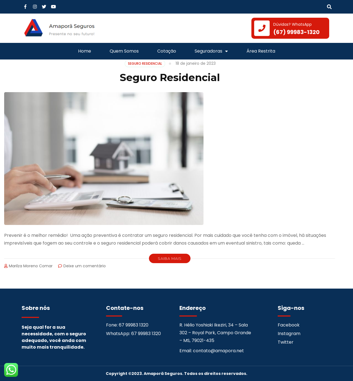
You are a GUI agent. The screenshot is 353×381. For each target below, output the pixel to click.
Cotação (166, 51)
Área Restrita (260, 51)
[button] (329, 7)
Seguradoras (211, 51)
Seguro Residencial (170, 77)
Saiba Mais (170, 258)
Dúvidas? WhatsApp (292, 24)
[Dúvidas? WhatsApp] (262, 28)
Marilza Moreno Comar (31, 266)
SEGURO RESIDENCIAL (145, 63)
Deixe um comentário (84, 266)
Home (84, 51)
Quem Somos (124, 51)
